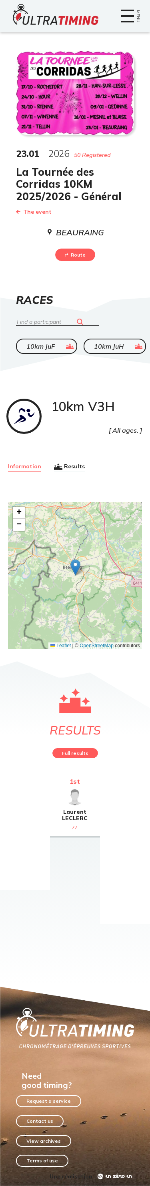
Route (75, 255)
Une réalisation (71, 1176)
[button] (75, 567)
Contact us (39, 1121)
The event (34, 212)
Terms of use (42, 1161)
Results (69, 466)
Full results (75, 753)
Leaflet (60, 645)
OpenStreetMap (97, 645)
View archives (43, 1141)
